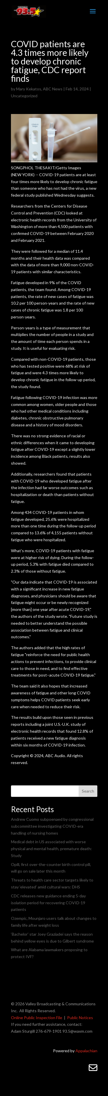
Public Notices (80, 1017)
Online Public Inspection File (36, 1017)
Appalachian (86, 1050)
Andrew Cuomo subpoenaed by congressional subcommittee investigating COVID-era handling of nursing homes (52, 826)
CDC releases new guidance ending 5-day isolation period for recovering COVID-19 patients (48, 902)
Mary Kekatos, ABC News (39, 88)
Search (88, 791)
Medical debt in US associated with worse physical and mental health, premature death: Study (51, 848)
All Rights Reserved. (37, 1010)
